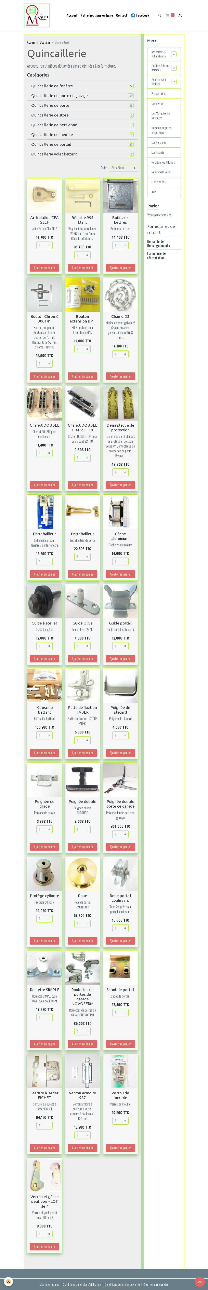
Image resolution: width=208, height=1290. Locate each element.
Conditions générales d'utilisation (82, 1284)
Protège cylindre (44, 895)
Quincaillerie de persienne (54, 125)
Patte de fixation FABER (82, 709)
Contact (121, 15)
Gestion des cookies (156, 1284)
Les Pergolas (159, 146)
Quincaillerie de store (50, 115)
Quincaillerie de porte (50, 105)
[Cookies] (8, 1281)
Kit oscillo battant (44, 709)
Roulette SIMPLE (44, 989)
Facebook (140, 15)
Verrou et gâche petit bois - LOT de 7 (44, 1201)
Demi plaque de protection (120, 427)
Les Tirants (158, 156)
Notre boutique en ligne (96, 15)
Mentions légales (49, 1284)
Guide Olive (83, 623)
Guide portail (120, 623)
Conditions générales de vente (122, 1284)
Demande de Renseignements (158, 247)
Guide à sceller (44, 623)
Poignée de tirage (44, 803)
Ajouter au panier (44, 267)
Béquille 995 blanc (82, 219)
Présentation (159, 96)
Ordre (104, 167)
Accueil (72, 15)
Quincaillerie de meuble (52, 134)
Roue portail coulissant (120, 898)
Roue (82, 895)
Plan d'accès (159, 185)
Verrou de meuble (120, 1095)
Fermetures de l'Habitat (160, 84)
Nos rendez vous (161, 176)
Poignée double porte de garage (120, 803)
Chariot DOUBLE (44, 425)
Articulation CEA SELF (44, 219)
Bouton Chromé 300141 (44, 318)
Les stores (158, 106)
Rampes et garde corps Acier (162, 134)
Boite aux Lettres (120, 219)
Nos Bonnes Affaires (163, 166)
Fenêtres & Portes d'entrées (161, 69)
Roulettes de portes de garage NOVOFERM (82, 996)
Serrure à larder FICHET (44, 1095)
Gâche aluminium (120, 536)
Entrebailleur (44, 534)
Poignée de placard (120, 709)
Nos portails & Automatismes (160, 54)
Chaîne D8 (120, 316)
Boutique (45, 42)
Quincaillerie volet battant (54, 154)
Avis (154, 195)
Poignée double (82, 801)
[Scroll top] (200, 1282)
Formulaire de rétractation (156, 259)
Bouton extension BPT (82, 318)
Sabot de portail (120, 989)
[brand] (37, 15)
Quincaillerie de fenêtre (52, 86)
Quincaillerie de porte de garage (59, 95)
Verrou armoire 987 (82, 1095)
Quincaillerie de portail (51, 144)
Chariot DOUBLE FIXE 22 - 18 (82, 427)
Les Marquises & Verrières (161, 119)
